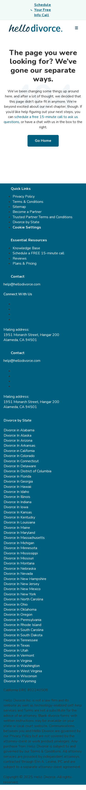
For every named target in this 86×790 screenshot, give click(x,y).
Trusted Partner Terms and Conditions (42, 217)
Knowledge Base (26, 248)
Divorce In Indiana (17, 502)
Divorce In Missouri (19, 558)
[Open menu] (76, 28)
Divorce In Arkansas (19, 445)
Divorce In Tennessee (21, 640)
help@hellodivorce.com (21, 284)
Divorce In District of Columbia (27, 471)
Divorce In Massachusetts (24, 537)
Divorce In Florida (17, 476)
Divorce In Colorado (19, 455)
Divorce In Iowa (16, 507)
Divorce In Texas (17, 645)
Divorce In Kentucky (19, 517)
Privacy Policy (24, 196)
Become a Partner (27, 211)
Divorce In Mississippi (21, 553)
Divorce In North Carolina (23, 599)
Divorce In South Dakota (23, 635)
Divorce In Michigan (19, 542)
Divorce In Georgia (18, 481)
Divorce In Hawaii (17, 486)
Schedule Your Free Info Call (41, 10)
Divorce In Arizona (18, 440)
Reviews (20, 258)
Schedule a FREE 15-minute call (38, 253)
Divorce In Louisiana (19, 522)
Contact (18, 276)
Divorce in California (19, 450)
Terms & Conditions (28, 201)
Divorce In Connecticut (21, 461)
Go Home (43, 140)
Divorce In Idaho (16, 491)
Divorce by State (26, 222)
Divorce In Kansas (18, 512)
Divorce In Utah (16, 650)
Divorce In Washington (22, 665)
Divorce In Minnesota (20, 548)
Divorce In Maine (17, 527)
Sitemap (19, 206)
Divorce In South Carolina (23, 629)
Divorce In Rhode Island (22, 624)
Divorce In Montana (19, 563)
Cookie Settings (27, 227)
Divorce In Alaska (17, 435)
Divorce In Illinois (17, 496)
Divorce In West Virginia (23, 671)
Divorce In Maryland (19, 532)
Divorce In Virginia (18, 660)
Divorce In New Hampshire (25, 578)
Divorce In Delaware (20, 466)
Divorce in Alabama (19, 430)
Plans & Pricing (24, 263)
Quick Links (21, 188)
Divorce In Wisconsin (20, 676)
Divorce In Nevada (18, 573)
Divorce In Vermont (19, 655)
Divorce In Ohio (16, 604)
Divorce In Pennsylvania (22, 619)
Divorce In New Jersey (21, 583)
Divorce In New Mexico (22, 588)
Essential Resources (29, 240)
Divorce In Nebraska (20, 568)
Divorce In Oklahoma (20, 609)
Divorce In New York (20, 594)
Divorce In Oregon (18, 614)
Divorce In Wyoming (20, 681)
